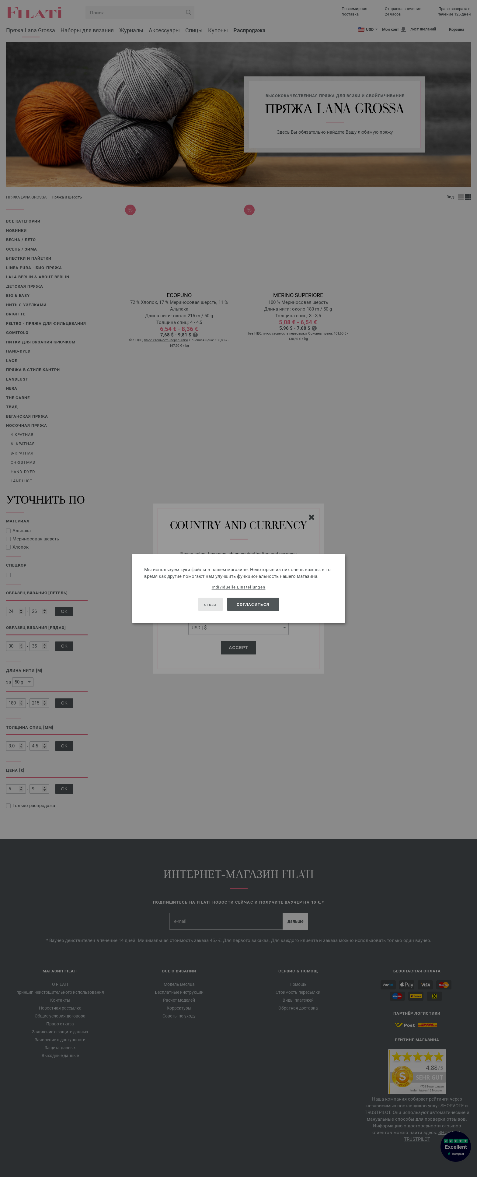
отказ (210, 604)
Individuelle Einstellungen (239, 587)
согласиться (253, 604)
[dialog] (238, 588)
